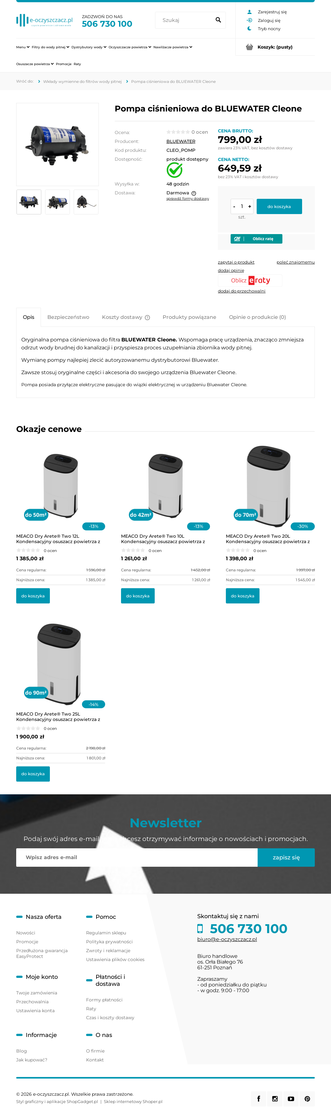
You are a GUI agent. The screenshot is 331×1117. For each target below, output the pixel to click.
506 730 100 (107, 24)
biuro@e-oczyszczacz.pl (227, 939)
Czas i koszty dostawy (110, 1017)
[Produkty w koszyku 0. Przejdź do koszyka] (275, 46)
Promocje (27, 942)
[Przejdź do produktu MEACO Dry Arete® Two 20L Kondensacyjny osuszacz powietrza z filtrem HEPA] (270, 494)
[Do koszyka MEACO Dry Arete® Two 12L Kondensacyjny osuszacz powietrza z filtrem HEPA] (33, 595)
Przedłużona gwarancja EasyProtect (42, 953)
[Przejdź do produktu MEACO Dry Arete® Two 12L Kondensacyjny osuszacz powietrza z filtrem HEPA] (60, 494)
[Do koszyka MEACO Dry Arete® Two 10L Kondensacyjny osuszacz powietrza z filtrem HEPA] (138, 595)
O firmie (95, 1051)
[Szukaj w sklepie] (184, 20)
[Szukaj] (218, 20)
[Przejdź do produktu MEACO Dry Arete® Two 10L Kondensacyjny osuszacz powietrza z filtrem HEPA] (165, 494)
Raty (91, 1009)
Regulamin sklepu (106, 933)
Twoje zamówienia (36, 993)
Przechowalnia (32, 1002)
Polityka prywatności (109, 942)
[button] (236, 262)
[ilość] (242, 206)
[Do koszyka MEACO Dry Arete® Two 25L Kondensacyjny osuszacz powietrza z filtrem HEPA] (33, 774)
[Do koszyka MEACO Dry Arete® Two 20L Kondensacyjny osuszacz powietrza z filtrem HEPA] (243, 595)
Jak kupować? (31, 1060)
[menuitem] (23, 47)
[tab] (28, 317)
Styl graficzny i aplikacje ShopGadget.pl (57, 1101)
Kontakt (95, 1060)
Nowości (25, 933)
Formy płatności (104, 1000)
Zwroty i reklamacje (108, 950)
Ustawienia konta (35, 1010)
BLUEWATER (180, 141)
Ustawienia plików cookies (115, 959)
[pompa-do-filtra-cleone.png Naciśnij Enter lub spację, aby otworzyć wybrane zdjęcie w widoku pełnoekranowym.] (57, 144)
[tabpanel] (165, 362)
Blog (21, 1051)
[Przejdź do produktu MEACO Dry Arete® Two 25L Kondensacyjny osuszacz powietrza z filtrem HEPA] (60, 672)
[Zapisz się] (286, 857)
